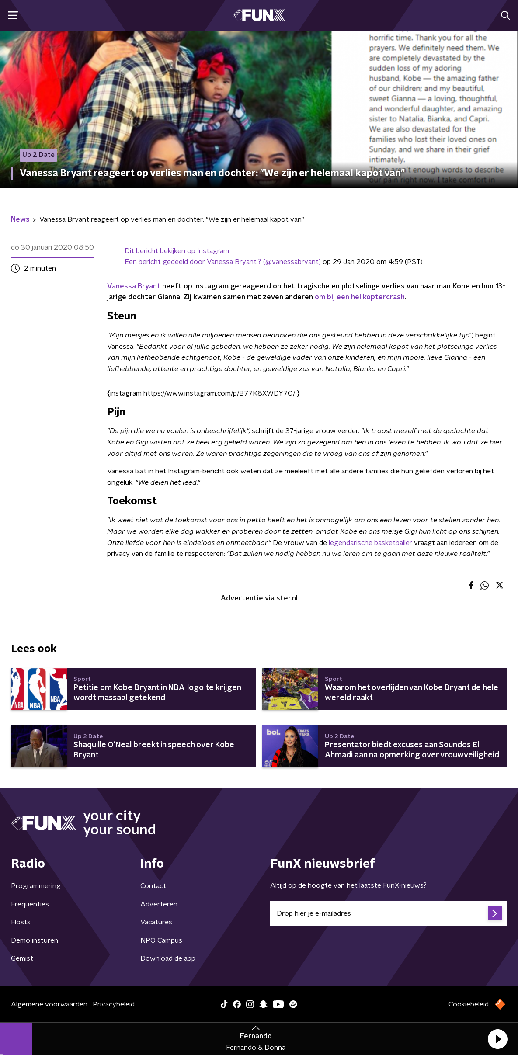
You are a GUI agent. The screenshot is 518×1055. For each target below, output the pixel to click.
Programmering (36, 885)
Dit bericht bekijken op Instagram (177, 250)
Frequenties (30, 904)
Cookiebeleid (468, 1004)
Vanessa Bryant (133, 286)
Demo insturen (34, 940)
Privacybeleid (114, 1004)
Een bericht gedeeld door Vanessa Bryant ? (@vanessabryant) (223, 261)
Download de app (167, 958)
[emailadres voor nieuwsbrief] (389, 913)
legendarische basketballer (370, 542)
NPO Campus (161, 940)
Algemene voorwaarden (49, 1004)
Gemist (22, 958)
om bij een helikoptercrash (360, 297)
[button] (497, 1039)
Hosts (21, 922)
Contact (153, 885)
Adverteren (158, 904)
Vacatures (156, 922)
